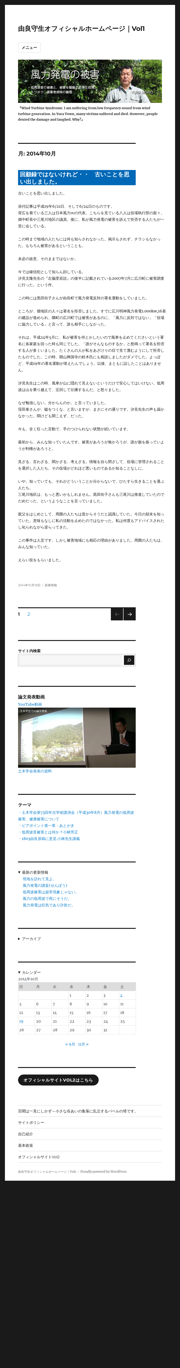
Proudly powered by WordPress (103, 1172)
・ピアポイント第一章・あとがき (46, 825)
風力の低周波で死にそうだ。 (47, 898)
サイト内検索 (29, 650)
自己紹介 (25, 1134)
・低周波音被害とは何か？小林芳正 (48, 832)
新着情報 (51, 585)
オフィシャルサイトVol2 (39, 1157)
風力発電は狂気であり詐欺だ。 (49, 905)
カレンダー (31, 972)
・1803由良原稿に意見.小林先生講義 (49, 838)
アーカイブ (31, 938)
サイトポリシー (31, 1122)
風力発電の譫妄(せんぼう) (45, 885)
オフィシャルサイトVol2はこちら (58, 1080)
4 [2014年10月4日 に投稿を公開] (121, 995)
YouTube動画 (30, 704)
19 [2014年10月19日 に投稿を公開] (21, 1021)
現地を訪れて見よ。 (39, 878)
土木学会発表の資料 (35, 771)
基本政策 (25, 1145)
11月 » (83, 1044)
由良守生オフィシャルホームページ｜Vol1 (81, 29)
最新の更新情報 (35, 872)
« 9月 (70, 1044)
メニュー (29, 47)
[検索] (129, 660)
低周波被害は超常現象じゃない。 (51, 892)
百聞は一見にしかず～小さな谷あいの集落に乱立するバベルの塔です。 (78, 1111)
